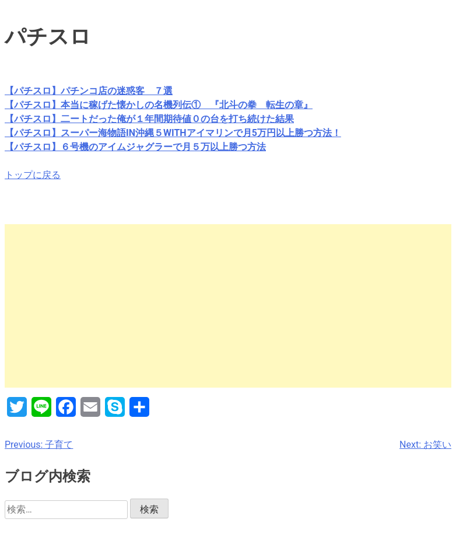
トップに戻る (33, 174)
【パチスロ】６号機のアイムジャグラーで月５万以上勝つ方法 (135, 146)
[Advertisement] (228, 306)
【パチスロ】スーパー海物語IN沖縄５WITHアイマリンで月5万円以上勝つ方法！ (173, 132)
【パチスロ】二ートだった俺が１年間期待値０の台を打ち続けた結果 (149, 118)
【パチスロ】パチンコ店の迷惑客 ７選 (89, 90)
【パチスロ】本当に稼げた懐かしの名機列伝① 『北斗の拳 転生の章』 (159, 104)
